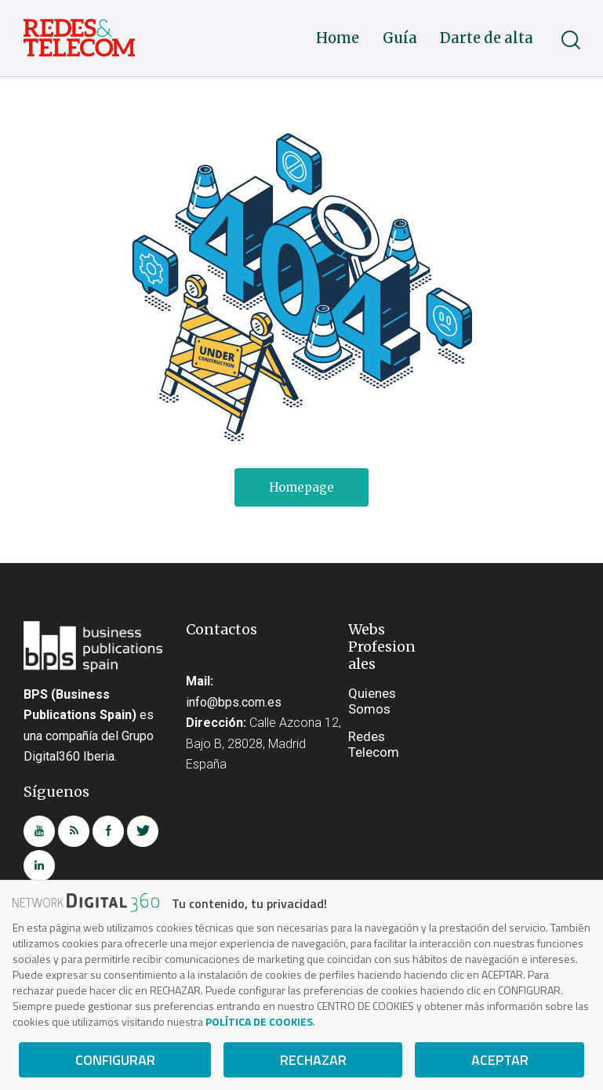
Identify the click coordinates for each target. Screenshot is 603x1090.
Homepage (302, 487)
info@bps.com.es (234, 702)
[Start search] (569, 40)
